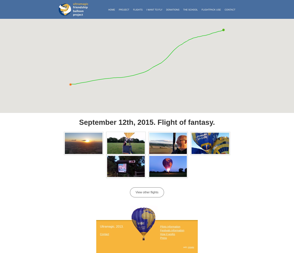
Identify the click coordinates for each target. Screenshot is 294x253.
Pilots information (170, 226)
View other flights (147, 192)
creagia (191, 247)
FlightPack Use (211, 9)
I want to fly (154, 9)
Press (163, 237)
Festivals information (172, 230)
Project (124, 9)
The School (190, 9)
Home (111, 9)
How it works (167, 234)
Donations (172, 9)
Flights (138, 9)
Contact (230, 9)
